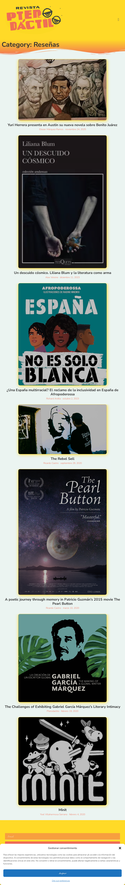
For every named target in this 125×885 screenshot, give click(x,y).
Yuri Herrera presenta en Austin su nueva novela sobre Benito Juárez (62, 125)
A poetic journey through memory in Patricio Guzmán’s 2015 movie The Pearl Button (62, 601)
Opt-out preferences (61, 880)
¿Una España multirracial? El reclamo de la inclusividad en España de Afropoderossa (62, 392)
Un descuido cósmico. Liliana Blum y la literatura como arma (62, 272)
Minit (63, 809)
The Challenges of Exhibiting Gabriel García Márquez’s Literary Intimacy (62, 706)
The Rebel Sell (62, 458)
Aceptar (62, 873)
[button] (120, 848)
